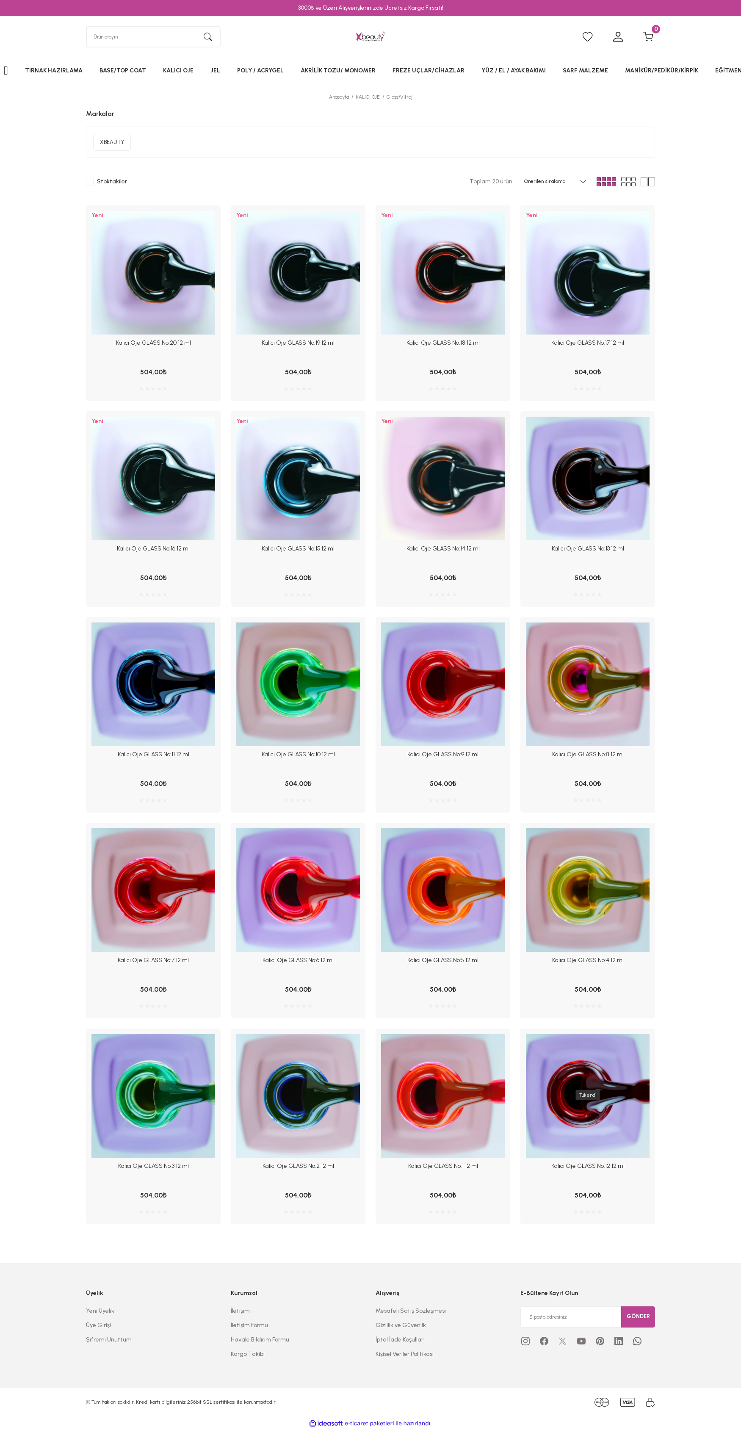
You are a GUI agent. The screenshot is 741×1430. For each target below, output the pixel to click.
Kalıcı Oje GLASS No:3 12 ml (153, 1166)
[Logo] (370, 38)
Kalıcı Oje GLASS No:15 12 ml (298, 549)
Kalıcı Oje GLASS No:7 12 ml (153, 960)
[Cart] (648, 38)
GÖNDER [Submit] (638, 1316)
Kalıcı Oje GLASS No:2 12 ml (298, 1166)
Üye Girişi (98, 1325)
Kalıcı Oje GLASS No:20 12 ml (153, 344)
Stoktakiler (112, 183)
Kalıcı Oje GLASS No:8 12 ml (588, 755)
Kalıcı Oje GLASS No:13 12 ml (588, 549)
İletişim (240, 1310)
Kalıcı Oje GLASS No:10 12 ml (298, 755)
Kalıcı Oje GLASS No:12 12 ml (588, 1166)
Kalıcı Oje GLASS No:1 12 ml (443, 1166)
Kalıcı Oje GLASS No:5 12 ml (442, 960)
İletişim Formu (249, 1325)
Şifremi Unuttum (109, 1339)
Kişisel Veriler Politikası (405, 1354)
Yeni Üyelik (100, 1310)
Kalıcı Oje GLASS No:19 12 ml (298, 344)
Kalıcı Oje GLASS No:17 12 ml (587, 344)
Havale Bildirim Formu (260, 1339)
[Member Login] (618, 38)
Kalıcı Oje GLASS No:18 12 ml (443, 344)
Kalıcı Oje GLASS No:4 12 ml (588, 960)
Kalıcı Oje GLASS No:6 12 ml (298, 960)
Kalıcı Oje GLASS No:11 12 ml (153, 755)
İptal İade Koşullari (400, 1339)
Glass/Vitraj (399, 99)
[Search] (153, 38)
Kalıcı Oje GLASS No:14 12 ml (443, 549)
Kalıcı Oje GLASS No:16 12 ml (153, 549)
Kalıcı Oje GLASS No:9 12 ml (442, 755)
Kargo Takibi (248, 1354)
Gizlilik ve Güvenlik (401, 1325)
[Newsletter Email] (587, 1317)
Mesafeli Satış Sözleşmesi (411, 1310)
